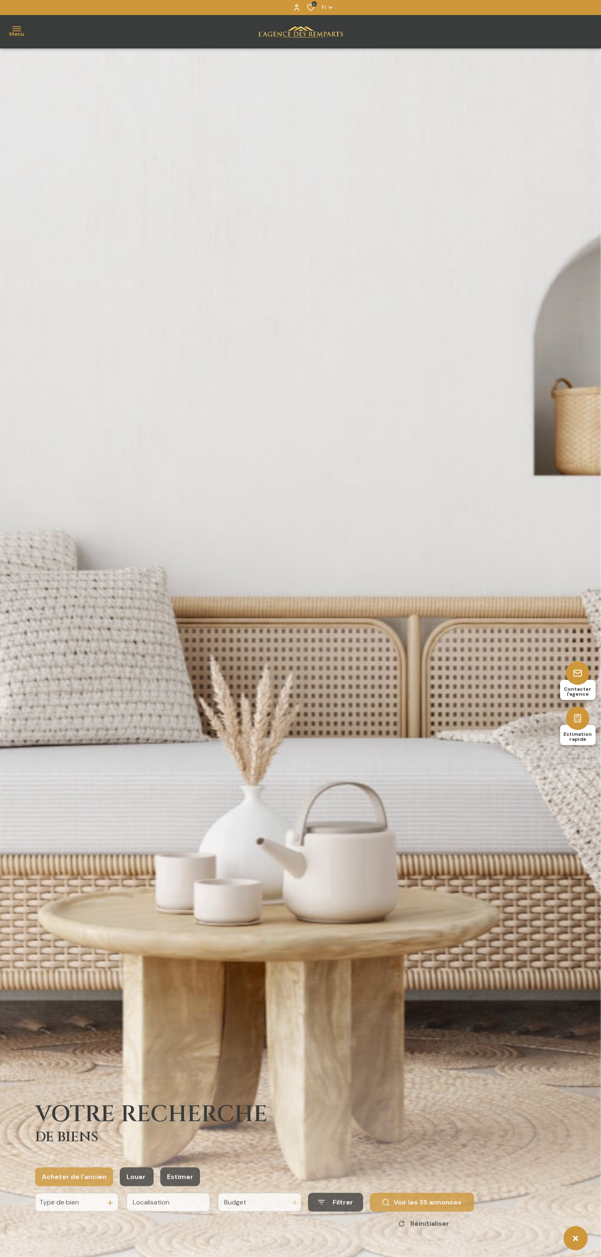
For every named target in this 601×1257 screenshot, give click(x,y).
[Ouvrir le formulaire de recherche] (335, 1215)
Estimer (180, 1189)
